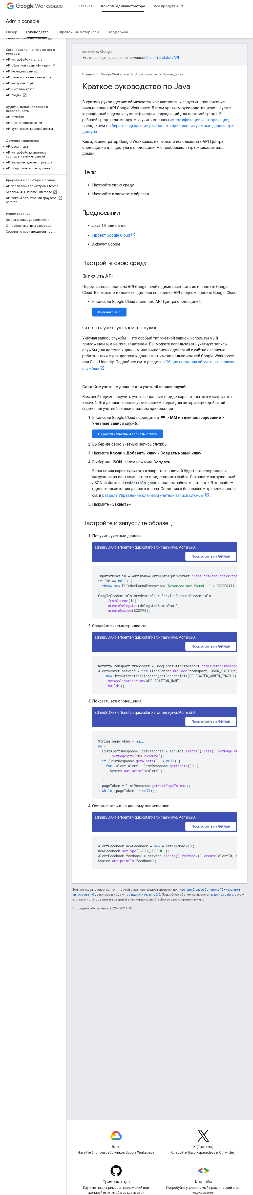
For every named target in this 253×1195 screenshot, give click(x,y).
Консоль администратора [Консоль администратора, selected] (123, 6)
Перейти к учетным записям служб (127, 434)
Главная (85, 6)
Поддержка (118, 32)
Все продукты (166, 6)
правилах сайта (221, 894)
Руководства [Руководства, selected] (37, 32)
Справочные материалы (78, 32)
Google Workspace (115, 74)
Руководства (173, 74)
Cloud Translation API (162, 58)
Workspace (39, 6)
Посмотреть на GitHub (210, 556)
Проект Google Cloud (111, 235)
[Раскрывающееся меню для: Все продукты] (184, 6)
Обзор (11, 32)
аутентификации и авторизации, (199, 119)
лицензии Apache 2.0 (144, 894)
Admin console (22, 21)
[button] (32, 60)
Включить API (109, 312)
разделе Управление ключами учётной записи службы (153, 495)
